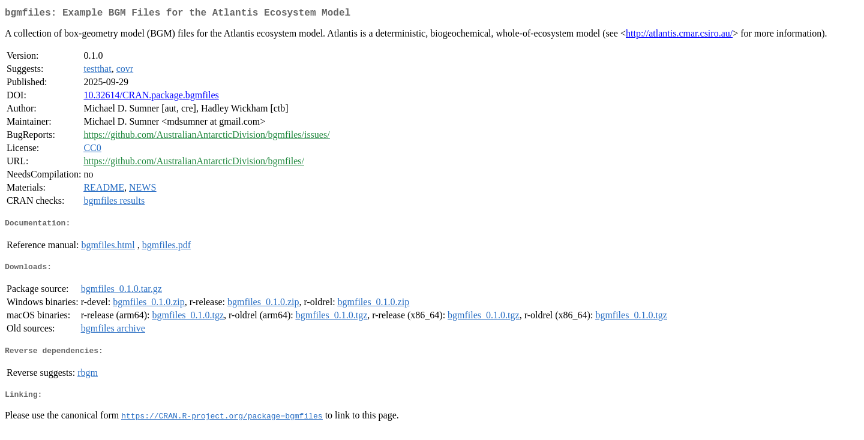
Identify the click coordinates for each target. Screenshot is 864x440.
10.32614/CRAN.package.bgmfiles (150, 97)
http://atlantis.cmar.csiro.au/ (679, 36)
